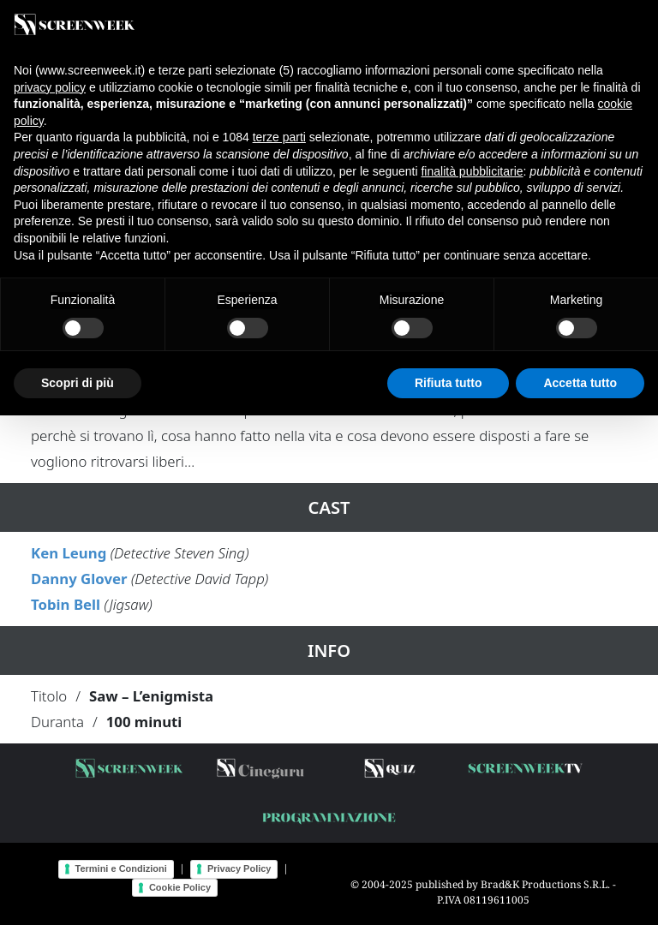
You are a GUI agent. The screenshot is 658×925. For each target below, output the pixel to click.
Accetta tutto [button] (580, 383)
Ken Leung (68, 553)
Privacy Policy (239, 868)
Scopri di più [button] (77, 383)
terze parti (279, 137)
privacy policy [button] (50, 87)
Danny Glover (79, 578)
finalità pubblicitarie (472, 171)
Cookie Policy (180, 887)
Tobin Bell (65, 604)
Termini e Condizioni (121, 868)
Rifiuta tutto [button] (448, 383)
